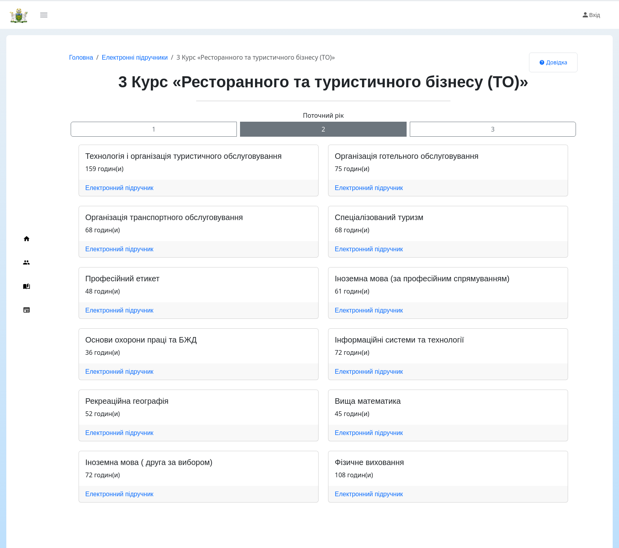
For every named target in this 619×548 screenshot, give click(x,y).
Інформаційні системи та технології (399, 339)
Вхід (590, 15)
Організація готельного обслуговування (406, 156)
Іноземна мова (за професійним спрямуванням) (422, 278)
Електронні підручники (135, 57)
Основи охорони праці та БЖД (141, 339)
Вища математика (368, 401)
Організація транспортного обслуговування (164, 217)
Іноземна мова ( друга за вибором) (148, 462)
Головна (81, 57)
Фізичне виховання (369, 462)
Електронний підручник (119, 188)
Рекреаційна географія (127, 401)
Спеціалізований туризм (379, 217)
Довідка (553, 62)
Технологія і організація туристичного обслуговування (183, 156)
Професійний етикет (122, 278)
